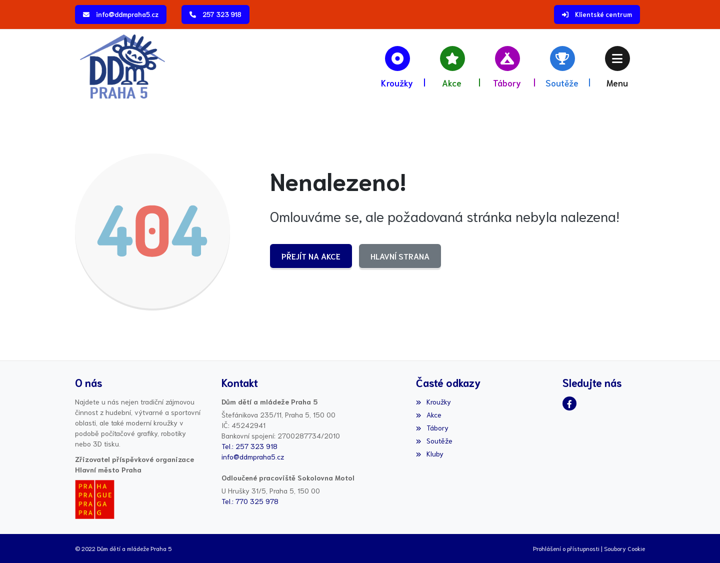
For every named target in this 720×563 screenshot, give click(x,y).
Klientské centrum (603, 14)
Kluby (429, 453)
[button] (617, 66)
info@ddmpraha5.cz (127, 14)
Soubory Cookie (624, 548)
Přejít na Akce (311, 255)
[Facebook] (569, 403)
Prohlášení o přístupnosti (566, 548)
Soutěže (434, 440)
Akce (428, 414)
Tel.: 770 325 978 (250, 501)
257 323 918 (222, 14)
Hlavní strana (400, 255)
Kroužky (433, 401)
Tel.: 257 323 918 (250, 446)
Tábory (432, 427)
